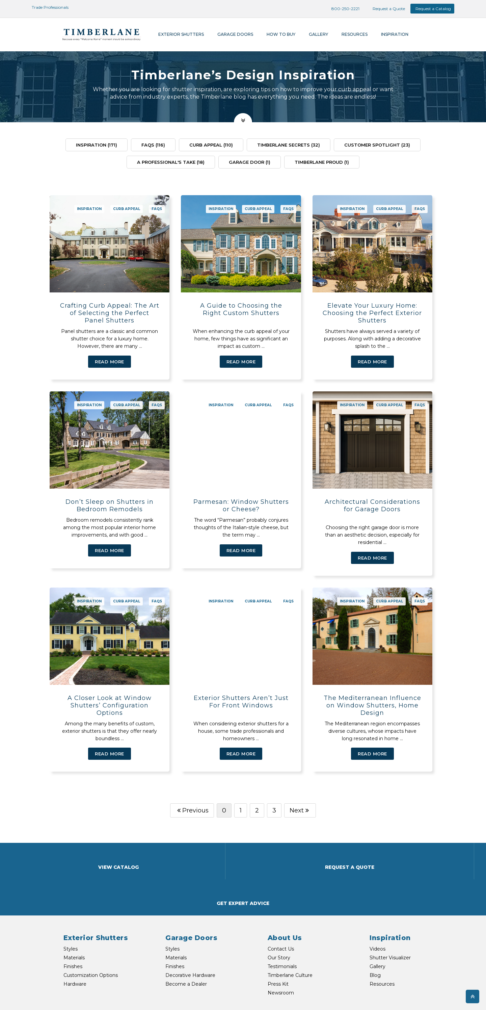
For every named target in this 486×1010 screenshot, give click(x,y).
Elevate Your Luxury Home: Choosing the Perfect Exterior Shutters (372, 313)
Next (300, 803)
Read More (109, 361)
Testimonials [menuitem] (282, 923)
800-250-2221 (342, 8)
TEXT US (130, 996)
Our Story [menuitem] (279, 914)
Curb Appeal (211, 145)
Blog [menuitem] (375, 932)
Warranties (398, 997)
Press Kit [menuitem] (278, 940)
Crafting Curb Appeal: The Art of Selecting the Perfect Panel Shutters (109, 313)
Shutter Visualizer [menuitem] (390, 914)
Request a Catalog (433, 8)
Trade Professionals (46, 7)
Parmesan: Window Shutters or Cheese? (241, 505)
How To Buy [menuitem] (281, 34)
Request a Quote (384, 8)
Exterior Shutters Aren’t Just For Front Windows (241, 694)
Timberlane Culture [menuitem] (290, 932)
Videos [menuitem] (377, 905)
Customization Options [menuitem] (90, 932)
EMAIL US (93, 996)
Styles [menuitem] (70, 905)
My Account (445, 997)
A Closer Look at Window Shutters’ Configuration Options (110, 698)
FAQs (153, 145)
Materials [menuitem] (74, 914)
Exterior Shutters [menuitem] (181, 34)
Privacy (421, 997)
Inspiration (96, 145)
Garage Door (249, 162)
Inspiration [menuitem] (394, 34)
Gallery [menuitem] (318, 34)
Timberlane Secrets (288, 145)
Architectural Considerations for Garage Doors (372, 505)
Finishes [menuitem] (72, 923)
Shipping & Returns (363, 997)
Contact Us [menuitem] (281, 905)
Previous (192, 803)
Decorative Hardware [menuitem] (190, 932)
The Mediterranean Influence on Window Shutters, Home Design (372, 698)
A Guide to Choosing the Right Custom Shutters (241, 309)
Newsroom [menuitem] (281, 949)
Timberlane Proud (322, 162)
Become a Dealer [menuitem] (186, 940)
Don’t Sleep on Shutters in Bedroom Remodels (109, 505)
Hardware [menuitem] (74, 940)
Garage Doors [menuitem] (235, 34)
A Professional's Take (171, 162)
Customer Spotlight (377, 145)
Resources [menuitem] (355, 34)
